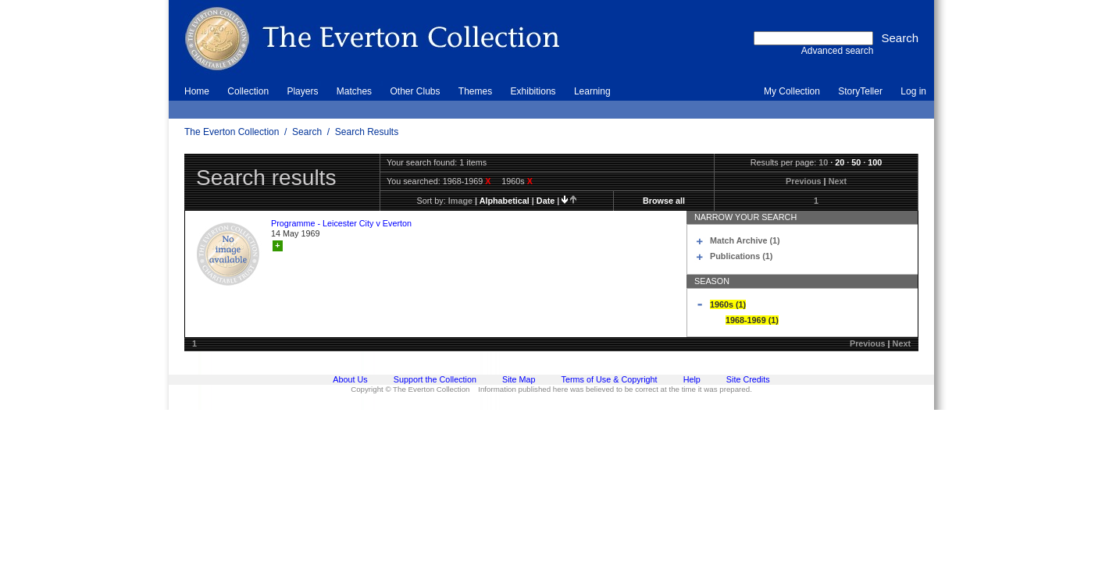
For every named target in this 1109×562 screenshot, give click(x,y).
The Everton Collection (231, 131)
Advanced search (837, 50)
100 (875, 162)
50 (856, 162)
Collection (248, 91)
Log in (913, 91)
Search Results (366, 131)
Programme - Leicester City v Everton (341, 223)
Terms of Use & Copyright (610, 379)
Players (302, 91)
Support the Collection (435, 379)
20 (839, 162)
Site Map (519, 379)
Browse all (664, 200)
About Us (350, 379)
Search (307, 131)
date (545, 200)
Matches (354, 91)
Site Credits (748, 379)
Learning (592, 91)
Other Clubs (415, 91)
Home (196, 91)
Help (692, 379)
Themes (475, 91)
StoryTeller (860, 91)
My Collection (792, 91)
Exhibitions (533, 91)
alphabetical (505, 200)
